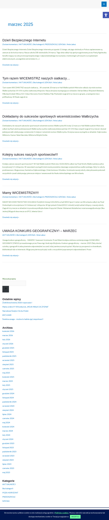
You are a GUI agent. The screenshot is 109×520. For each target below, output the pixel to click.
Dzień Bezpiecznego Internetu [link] (24, 40)
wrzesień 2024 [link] (8, 406)
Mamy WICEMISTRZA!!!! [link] (20, 193)
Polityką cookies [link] (62, 513)
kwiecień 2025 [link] (8, 377)
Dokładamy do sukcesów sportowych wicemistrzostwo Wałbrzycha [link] (50, 116)
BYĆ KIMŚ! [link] (7, 315)
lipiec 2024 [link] (6, 414)
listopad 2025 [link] (8, 352)
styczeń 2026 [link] (7, 344)
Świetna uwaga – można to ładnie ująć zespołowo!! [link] (22, 319)
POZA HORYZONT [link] (10, 493)
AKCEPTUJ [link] (75, 517)
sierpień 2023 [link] (8, 460)
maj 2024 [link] (6, 422)
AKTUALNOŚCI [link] (25, 44)
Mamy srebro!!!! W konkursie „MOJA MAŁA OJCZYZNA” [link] (25, 307)
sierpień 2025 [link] (8, 364)
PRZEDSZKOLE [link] (51, 44)
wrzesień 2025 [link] (8, 360)
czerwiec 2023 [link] (8, 468)
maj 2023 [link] (6, 472)
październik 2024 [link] (9, 402)
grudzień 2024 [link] (8, 393)
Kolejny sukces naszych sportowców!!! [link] (30, 154)
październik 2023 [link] (9, 451)
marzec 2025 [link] (7, 381)
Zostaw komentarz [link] (10, 44)
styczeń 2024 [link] (7, 439)
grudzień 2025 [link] (8, 348)
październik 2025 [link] (9, 356)
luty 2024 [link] (6, 435)
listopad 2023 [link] (8, 447)
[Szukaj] (5, 289)
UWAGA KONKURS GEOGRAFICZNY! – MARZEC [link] (39, 231)
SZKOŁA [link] (62, 44)
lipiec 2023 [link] (6, 464)
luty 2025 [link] (6, 385)
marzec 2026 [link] (7, 335)
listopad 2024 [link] (8, 398)
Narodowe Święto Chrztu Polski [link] (15, 311)
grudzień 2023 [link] (8, 443)
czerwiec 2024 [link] (8, 418)
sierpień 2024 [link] (8, 410)
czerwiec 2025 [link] (8, 368)
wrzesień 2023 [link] (8, 456)
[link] (106, 15)
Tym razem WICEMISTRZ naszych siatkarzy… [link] (36, 78)
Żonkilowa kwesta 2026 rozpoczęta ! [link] (17, 302)
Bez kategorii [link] (38, 44)
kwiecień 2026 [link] (8, 331)
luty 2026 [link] (6, 339)
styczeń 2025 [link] (7, 389)
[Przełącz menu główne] (104, 4)
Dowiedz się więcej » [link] (10, 64)
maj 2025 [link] (6, 373)
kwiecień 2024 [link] (8, 427)
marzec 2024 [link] (7, 431)
